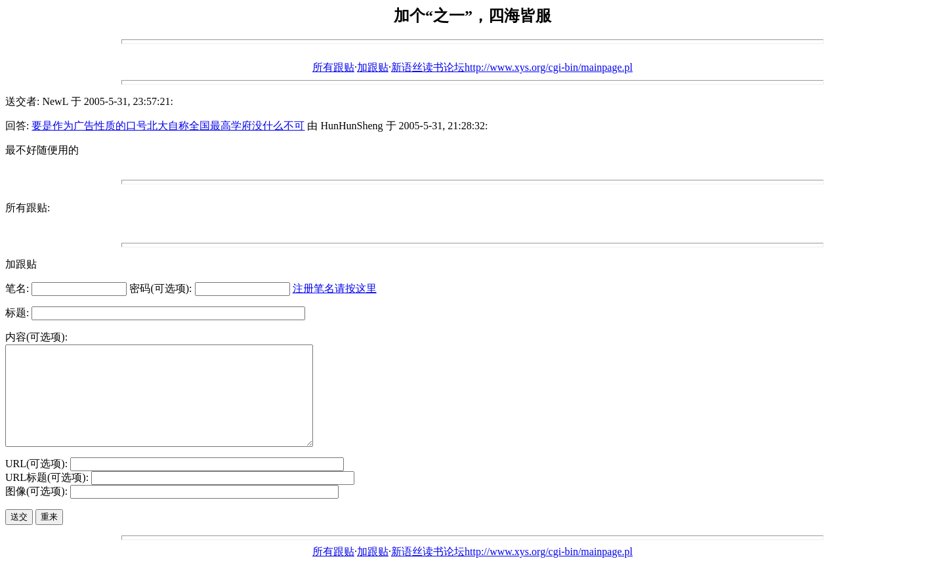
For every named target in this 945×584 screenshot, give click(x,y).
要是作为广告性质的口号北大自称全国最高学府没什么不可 (168, 125)
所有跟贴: (27, 207)
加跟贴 (372, 67)
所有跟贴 (333, 67)
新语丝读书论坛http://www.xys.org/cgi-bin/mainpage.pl (512, 67)
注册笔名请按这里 (335, 288)
